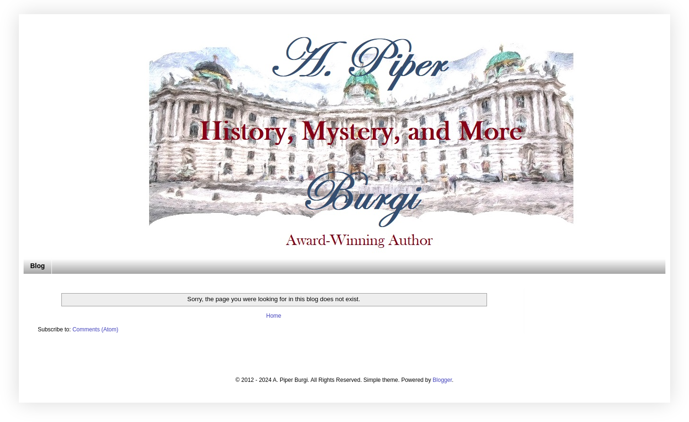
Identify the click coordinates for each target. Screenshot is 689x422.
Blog (37, 266)
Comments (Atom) (95, 329)
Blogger (442, 380)
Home (273, 315)
